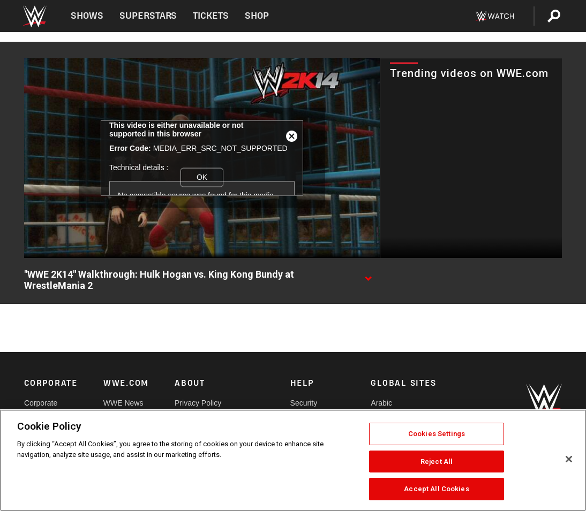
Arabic (381, 403)
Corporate (40, 403)
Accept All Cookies (436, 489)
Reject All (436, 461)
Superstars (148, 16)
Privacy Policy (198, 403)
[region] (293, 460)
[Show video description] (368, 275)
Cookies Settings (436, 434)
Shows (87, 16)
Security (304, 403)
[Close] (569, 459)
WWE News (123, 403)
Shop (257, 16)
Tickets (211, 16)
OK (202, 177)
